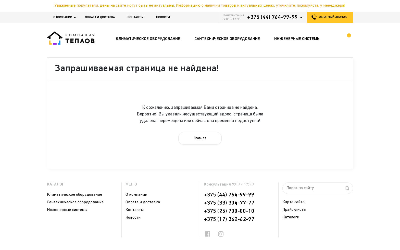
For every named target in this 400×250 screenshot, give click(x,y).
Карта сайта (293, 202)
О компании (62, 17)
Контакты (135, 17)
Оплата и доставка (100, 17)
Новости (163, 17)
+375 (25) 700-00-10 (229, 211)
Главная (200, 138)
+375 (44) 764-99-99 (272, 17)
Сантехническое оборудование (75, 202)
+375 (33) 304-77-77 (229, 203)
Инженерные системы (67, 210)
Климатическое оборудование (74, 195)
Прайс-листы (294, 210)
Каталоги (290, 217)
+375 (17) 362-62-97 (229, 219)
